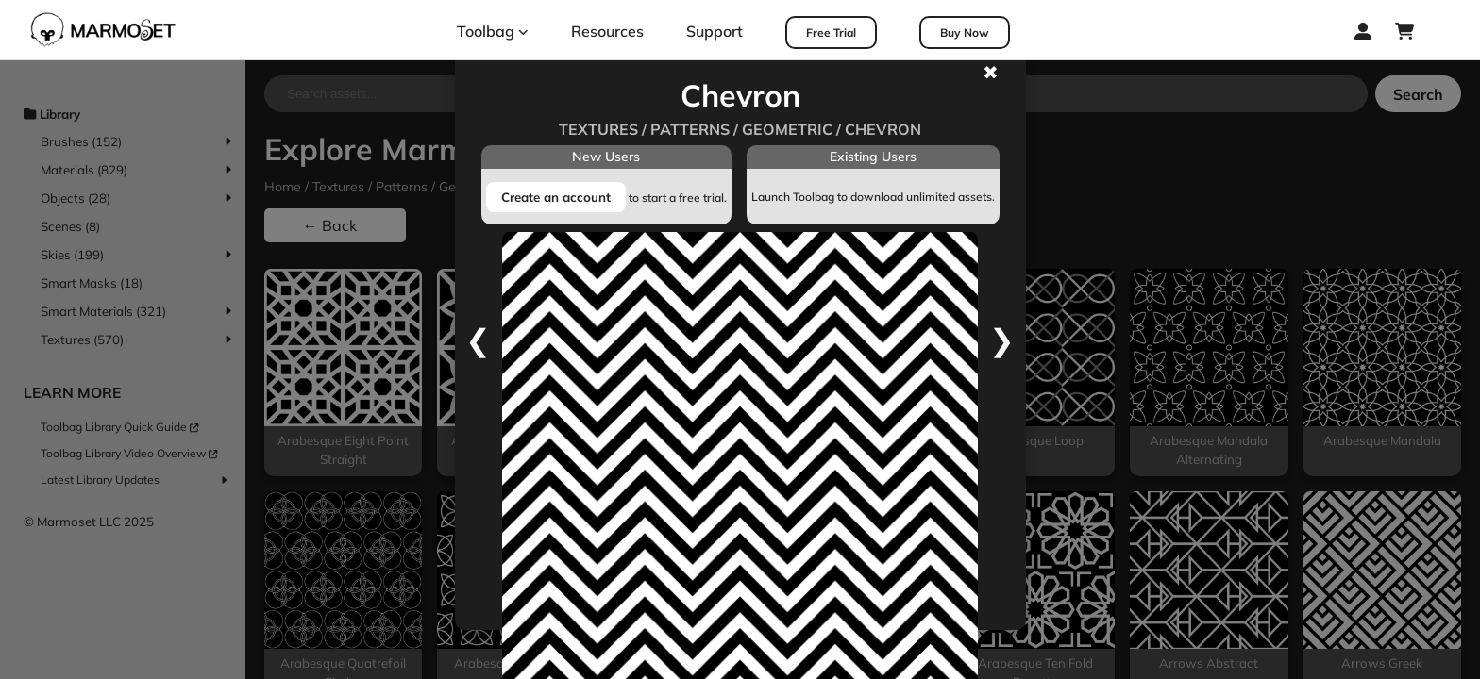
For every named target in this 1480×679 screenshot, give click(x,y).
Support (714, 31)
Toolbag (493, 31)
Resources (607, 31)
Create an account (556, 197)
